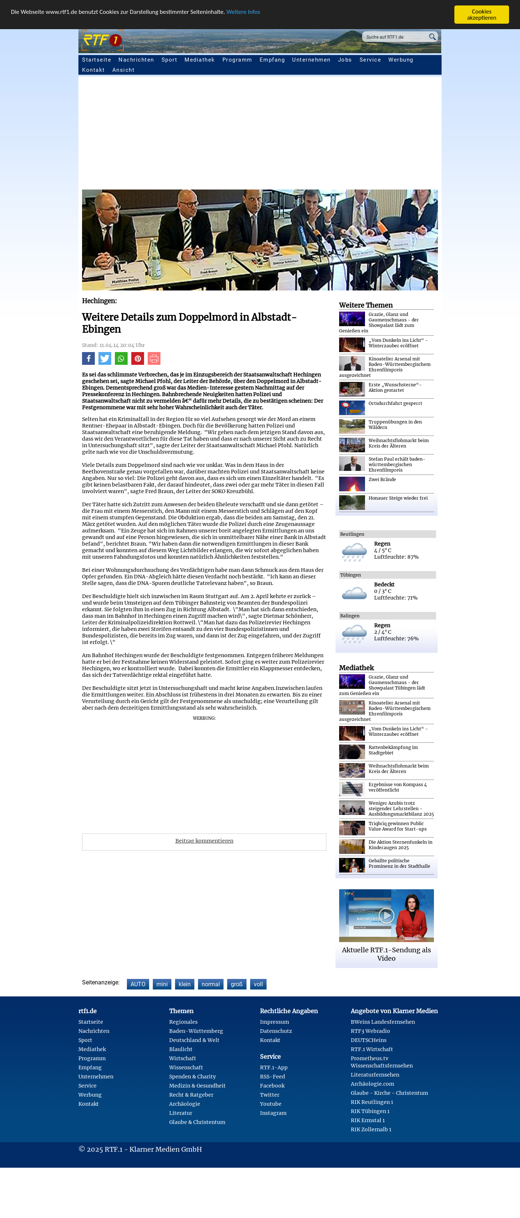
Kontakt (93, 70)
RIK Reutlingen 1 (372, 1102)
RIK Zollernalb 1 (371, 1129)
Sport (170, 59)
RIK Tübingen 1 (370, 1111)
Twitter (269, 1095)
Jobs (345, 59)
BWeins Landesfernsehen (383, 1022)
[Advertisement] (301, 135)
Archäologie (184, 1104)
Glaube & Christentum (197, 1122)
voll (258, 984)
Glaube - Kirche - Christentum (389, 1093)
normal (211, 984)
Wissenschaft (186, 1067)
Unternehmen (311, 59)
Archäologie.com (372, 1084)
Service (370, 59)
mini (162, 984)
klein (185, 984)
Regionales (183, 1022)
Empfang (272, 59)
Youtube (271, 1104)
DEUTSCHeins (369, 1040)
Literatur (180, 1113)
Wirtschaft (182, 1058)
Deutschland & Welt (194, 1040)
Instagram (273, 1113)
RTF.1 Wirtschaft (372, 1049)
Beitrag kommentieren (204, 841)
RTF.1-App (274, 1067)
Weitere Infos (243, 12)
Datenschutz (276, 1031)
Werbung (401, 59)
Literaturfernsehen (375, 1074)
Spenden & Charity (192, 1076)
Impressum (274, 1022)
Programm (237, 59)
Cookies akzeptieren (482, 15)
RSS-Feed (272, 1076)
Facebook (272, 1085)
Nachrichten (136, 59)
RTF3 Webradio (370, 1031)
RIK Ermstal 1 (368, 1120)
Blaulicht (181, 1049)
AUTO (138, 984)
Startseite (96, 59)
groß (237, 984)
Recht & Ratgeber (191, 1095)
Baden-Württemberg (196, 1031)
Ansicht (123, 70)
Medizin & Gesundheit (197, 1085)
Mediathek (200, 59)
